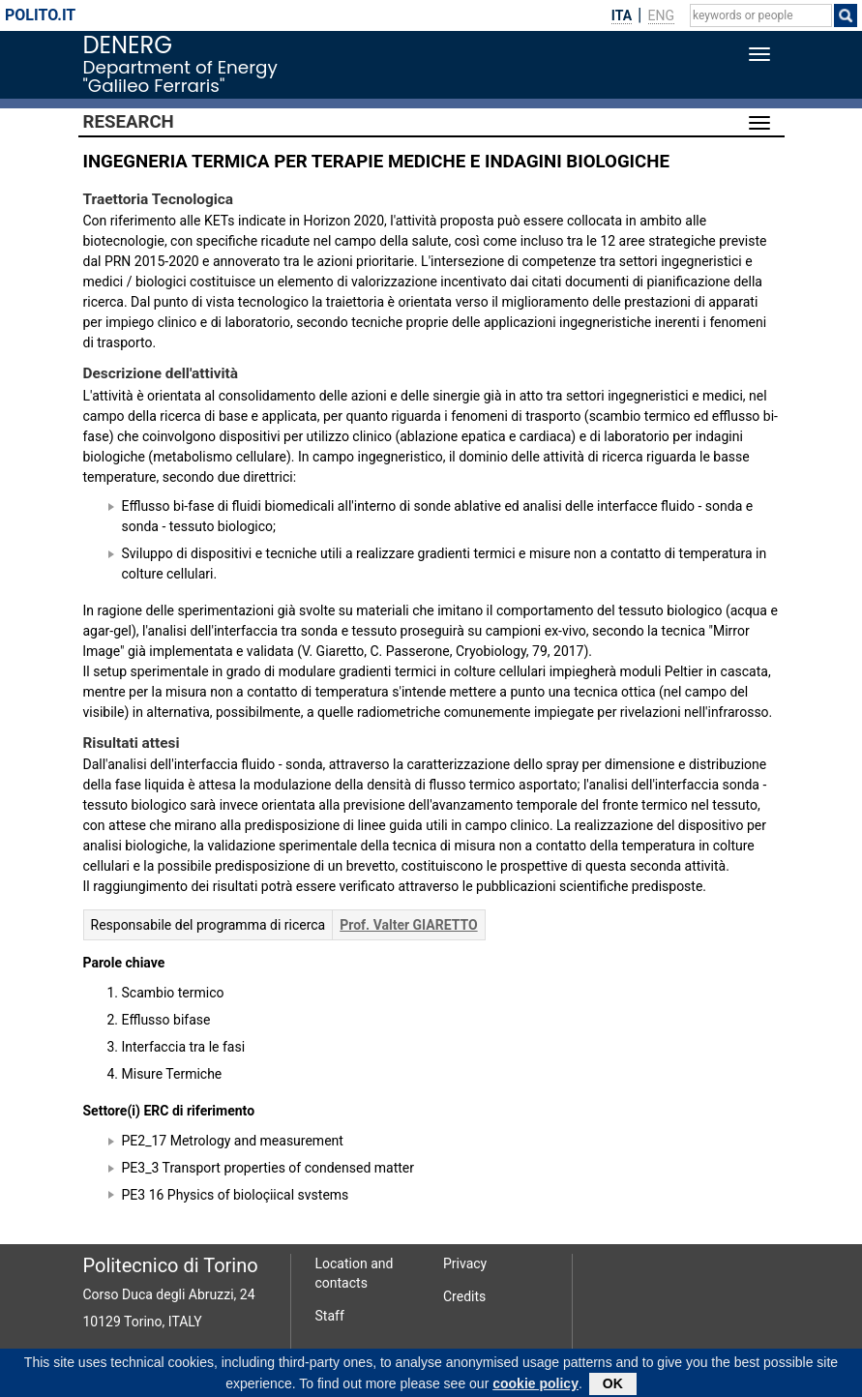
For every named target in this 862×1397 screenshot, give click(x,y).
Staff (329, 1315)
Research (128, 122)
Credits (464, 1296)
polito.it (40, 15)
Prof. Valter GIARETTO (408, 925)
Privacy (465, 1263)
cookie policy (535, 1386)
